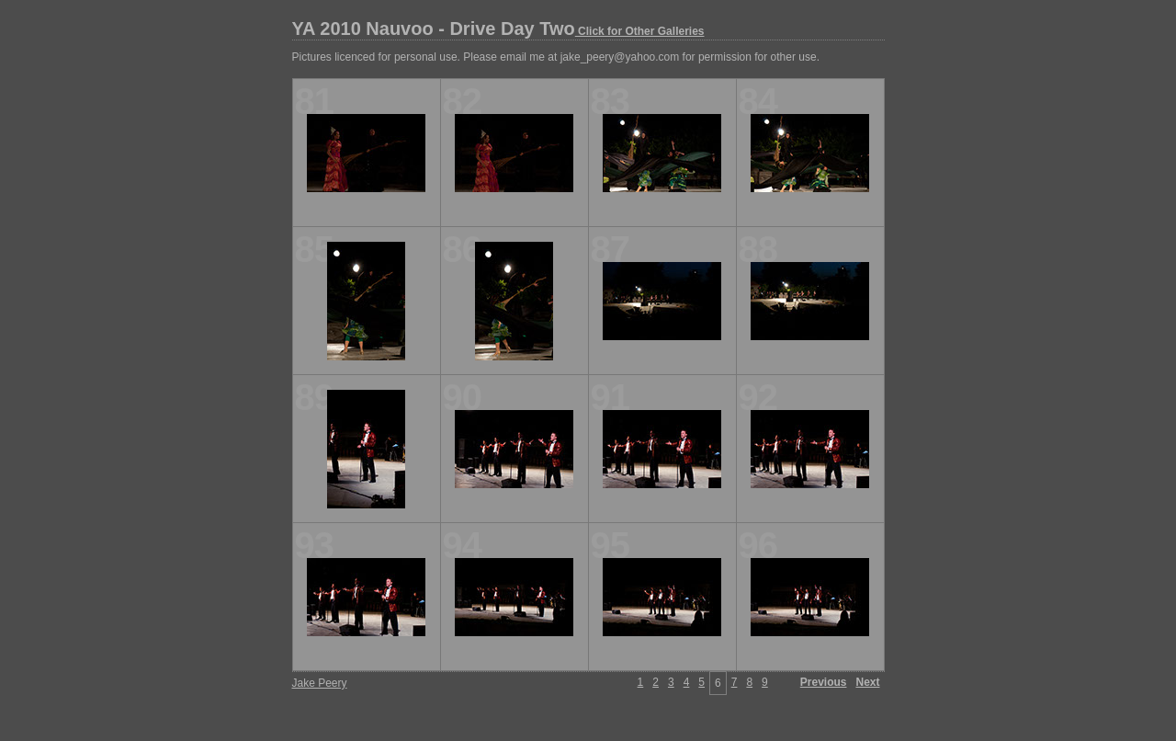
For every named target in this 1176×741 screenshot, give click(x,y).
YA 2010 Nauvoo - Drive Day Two (498, 28)
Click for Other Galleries (640, 31)
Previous (823, 682)
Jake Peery (319, 683)
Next (867, 682)
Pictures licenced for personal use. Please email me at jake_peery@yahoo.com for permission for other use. (556, 57)
